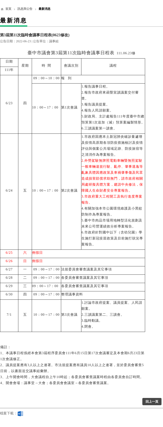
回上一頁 (152, 401)
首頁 (8, 8)
